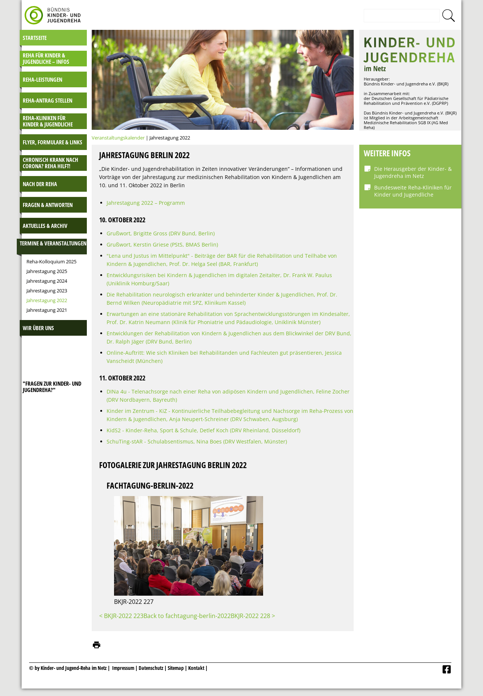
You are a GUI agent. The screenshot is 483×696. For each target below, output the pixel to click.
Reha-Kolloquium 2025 (51, 261)
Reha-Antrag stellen (47, 100)
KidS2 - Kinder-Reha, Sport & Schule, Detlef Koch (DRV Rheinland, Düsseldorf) (203, 430)
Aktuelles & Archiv (45, 225)
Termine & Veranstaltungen (53, 243)
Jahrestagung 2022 (46, 300)
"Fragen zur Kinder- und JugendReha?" (52, 386)
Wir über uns (38, 328)
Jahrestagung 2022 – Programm (146, 202)
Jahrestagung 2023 (46, 290)
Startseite (35, 37)
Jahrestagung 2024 (46, 281)
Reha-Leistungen (42, 79)
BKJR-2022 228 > (253, 616)
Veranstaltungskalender (118, 137)
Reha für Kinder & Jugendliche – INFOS (46, 58)
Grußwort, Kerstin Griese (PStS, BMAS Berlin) (162, 244)
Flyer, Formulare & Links (52, 142)
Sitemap (176, 667)
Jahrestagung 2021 (46, 310)
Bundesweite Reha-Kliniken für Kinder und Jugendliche (413, 191)
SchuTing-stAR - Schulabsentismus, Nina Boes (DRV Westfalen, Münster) (197, 441)
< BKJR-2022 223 (121, 616)
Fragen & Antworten (48, 205)
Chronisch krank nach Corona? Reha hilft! (50, 163)
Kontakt (196, 667)
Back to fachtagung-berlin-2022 (187, 616)
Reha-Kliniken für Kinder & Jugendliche (48, 121)
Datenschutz (151, 667)
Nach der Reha (40, 184)
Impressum (123, 667)
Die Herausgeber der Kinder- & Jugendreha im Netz (413, 172)
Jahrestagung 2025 (46, 271)
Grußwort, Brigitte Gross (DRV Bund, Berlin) (161, 233)
